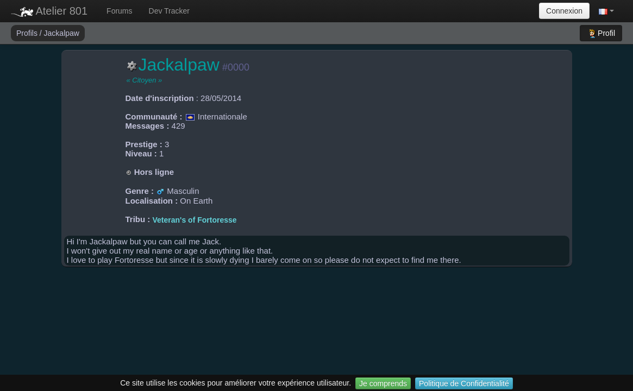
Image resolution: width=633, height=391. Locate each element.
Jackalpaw (61, 33)
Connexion (564, 11)
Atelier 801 (49, 11)
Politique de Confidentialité (464, 383)
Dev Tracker (169, 11)
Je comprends (383, 383)
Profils (28, 33)
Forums (119, 11)
